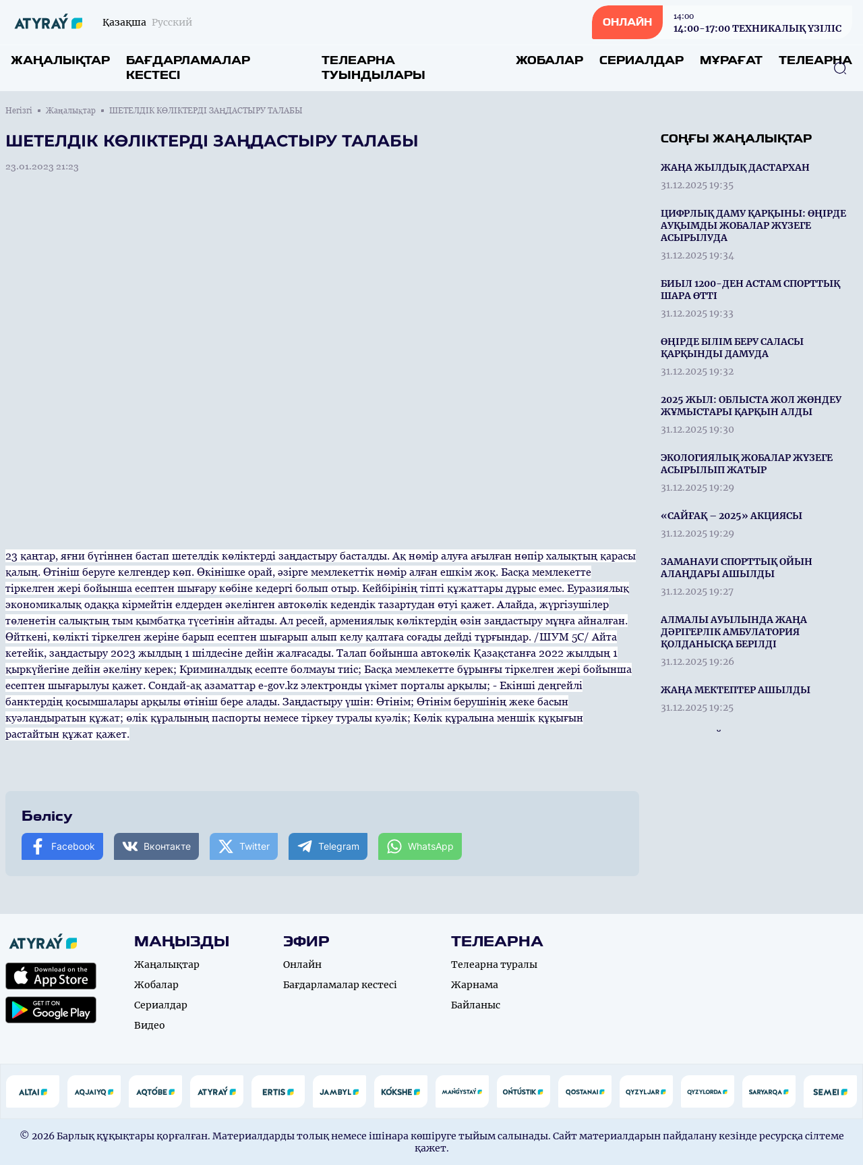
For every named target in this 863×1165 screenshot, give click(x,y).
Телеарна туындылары (373, 68)
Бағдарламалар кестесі (188, 68)
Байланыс (475, 1005)
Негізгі (18, 110)
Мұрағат (731, 60)
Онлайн (302, 964)
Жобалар (549, 60)
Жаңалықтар (60, 60)
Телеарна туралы (494, 964)
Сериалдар (641, 60)
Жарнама (474, 985)
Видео (149, 1025)
